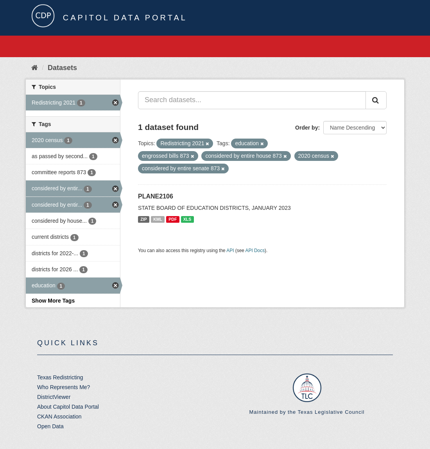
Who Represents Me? (63, 387)
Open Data (50, 426)
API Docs (255, 250)
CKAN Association (59, 416)
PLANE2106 (155, 196)
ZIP (143, 219)
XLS (187, 219)
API (230, 250)
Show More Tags (53, 301)
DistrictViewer (53, 397)
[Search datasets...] (252, 100)
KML (157, 219)
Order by (306, 127)
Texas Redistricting (60, 377)
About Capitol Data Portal (68, 407)
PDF (172, 219)
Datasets (62, 68)
